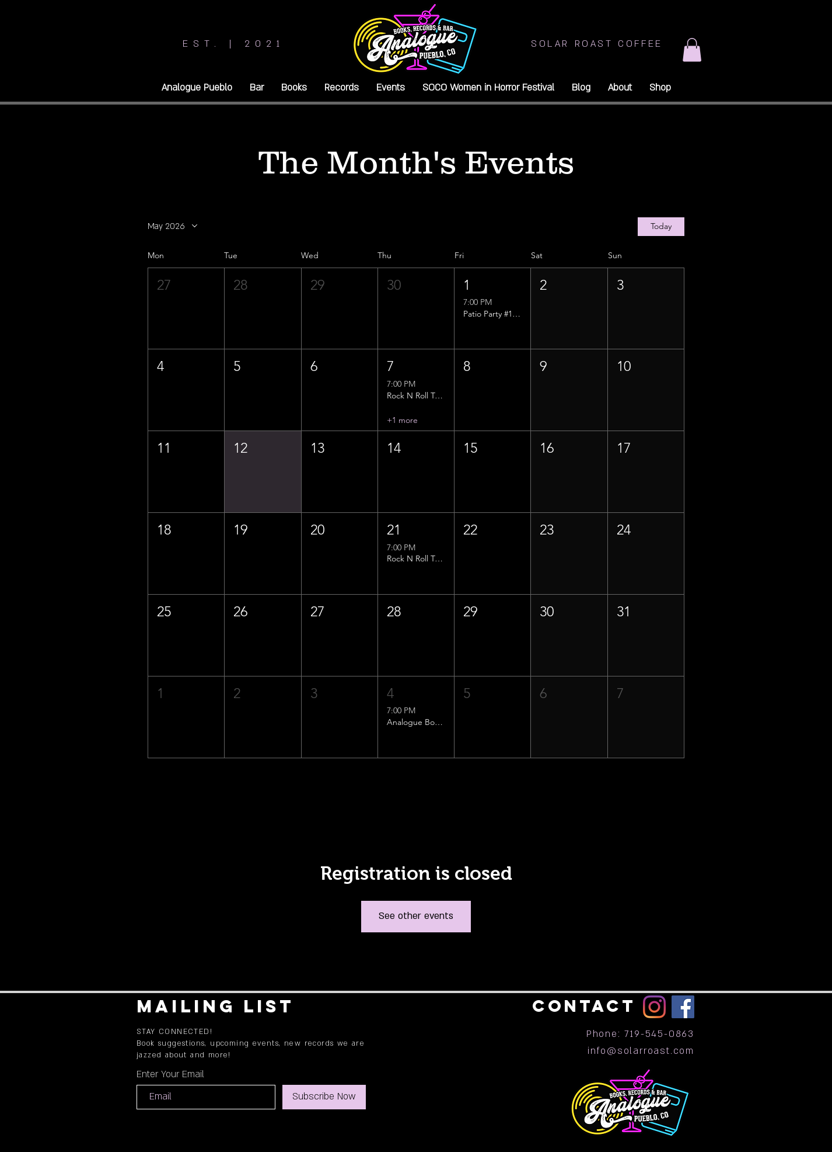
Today (661, 226)
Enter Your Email (170, 1074)
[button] (692, 50)
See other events (416, 916)
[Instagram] (654, 1006)
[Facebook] (683, 1006)
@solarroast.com (650, 1051)
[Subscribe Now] (324, 1097)
